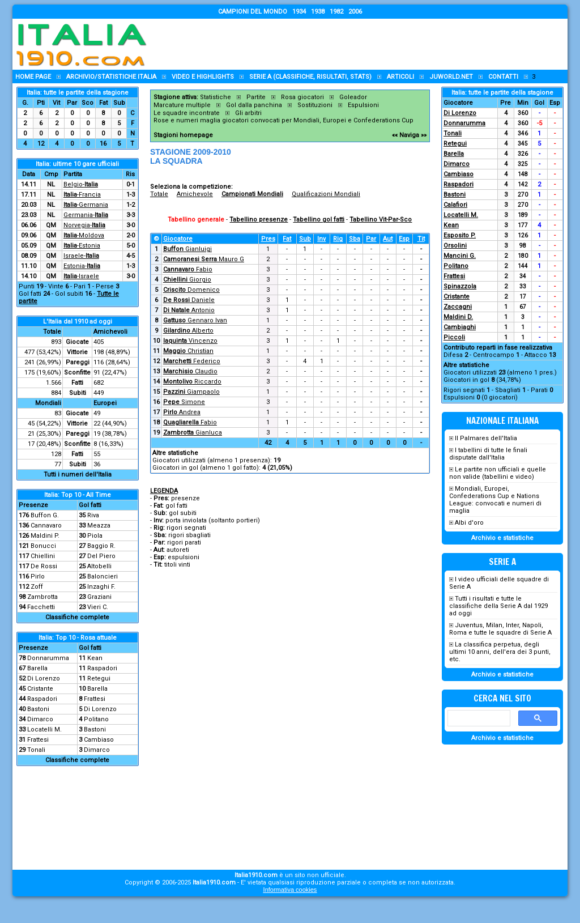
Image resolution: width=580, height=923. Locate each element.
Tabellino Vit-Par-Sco (380, 219)
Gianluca (192, 432)
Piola (95, 535)
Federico (191, 361)
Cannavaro (46, 525)
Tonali (36, 750)
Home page (33, 76)
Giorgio (187, 279)
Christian (188, 351)
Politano (96, 719)
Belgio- (80, 184)
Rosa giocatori (302, 97)
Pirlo (38, 576)
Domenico (191, 290)
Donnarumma (48, 658)
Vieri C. (97, 607)
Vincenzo (190, 340)
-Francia (82, 194)
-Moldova (83, 235)
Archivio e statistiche (502, 538)
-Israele (81, 276)
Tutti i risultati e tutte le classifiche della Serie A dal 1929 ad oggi (498, 606)
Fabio (187, 269)
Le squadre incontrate (186, 113)
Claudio (190, 371)
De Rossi (44, 566)
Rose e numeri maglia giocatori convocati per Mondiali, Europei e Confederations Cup (283, 120)
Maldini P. (45, 535)
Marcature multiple (182, 105)
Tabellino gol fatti (318, 219)
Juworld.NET (451, 76)
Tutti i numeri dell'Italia (78, 474)
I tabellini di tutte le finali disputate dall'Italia (488, 453)
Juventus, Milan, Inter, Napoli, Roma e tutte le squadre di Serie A (500, 629)
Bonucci (43, 546)
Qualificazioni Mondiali (326, 194)
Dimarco (40, 719)
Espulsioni (363, 105)
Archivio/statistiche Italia (111, 76)
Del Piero (101, 556)
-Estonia (81, 245)
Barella (37, 668)
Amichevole (195, 194)
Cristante (40, 688)
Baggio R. (101, 546)
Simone (184, 402)
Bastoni (38, 709)
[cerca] (477, 718)
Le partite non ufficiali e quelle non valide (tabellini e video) (497, 473)
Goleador (353, 97)
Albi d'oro (469, 522)
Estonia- (81, 266)
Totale (159, 194)
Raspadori (102, 668)
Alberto (188, 330)
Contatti (503, 76)
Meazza (98, 525)
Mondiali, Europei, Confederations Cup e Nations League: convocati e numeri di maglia (495, 499)
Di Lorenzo (43, 678)
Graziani (99, 597)
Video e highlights (203, 76)
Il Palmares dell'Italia (486, 438)
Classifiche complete (77, 617)
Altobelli (99, 566)
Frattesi (94, 699)
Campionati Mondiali (252, 194)
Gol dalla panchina (254, 105)
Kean (95, 658)
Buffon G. (45, 515)
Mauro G (203, 259)
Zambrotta (42, 597)
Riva (93, 515)
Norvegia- (84, 225)
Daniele (189, 300)
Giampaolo (191, 391)
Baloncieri (102, 576)
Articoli (400, 76)
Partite (256, 97)
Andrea (182, 412)
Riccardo (192, 381)
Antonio (189, 310)
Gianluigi (187, 249)
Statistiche (215, 97)
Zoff (37, 586)
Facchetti (41, 607)
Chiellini (43, 556)
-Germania (85, 205)
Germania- (85, 215)
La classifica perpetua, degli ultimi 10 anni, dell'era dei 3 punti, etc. (500, 652)
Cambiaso (99, 739)
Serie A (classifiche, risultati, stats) (310, 76)
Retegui (98, 678)
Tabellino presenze (258, 219)
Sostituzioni (314, 105)
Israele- (81, 256)
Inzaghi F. (101, 586)
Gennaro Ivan (195, 320)
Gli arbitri (248, 113)
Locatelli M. (44, 729)
